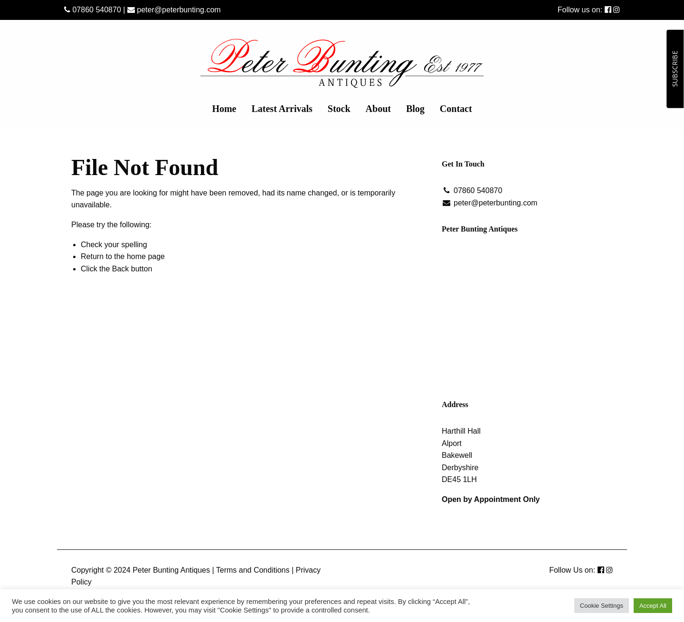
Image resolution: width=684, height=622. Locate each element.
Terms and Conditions (253, 570)
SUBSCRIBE (674, 69)
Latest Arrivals (281, 108)
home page (146, 256)
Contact (456, 108)
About (378, 108)
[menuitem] (224, 108)
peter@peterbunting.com (174, 10)
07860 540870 (92, 10)
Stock (339, 108)
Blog (415, 108)
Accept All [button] (652, 605)
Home (224, 108)
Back (120, 269)
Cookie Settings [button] (601, 605)
